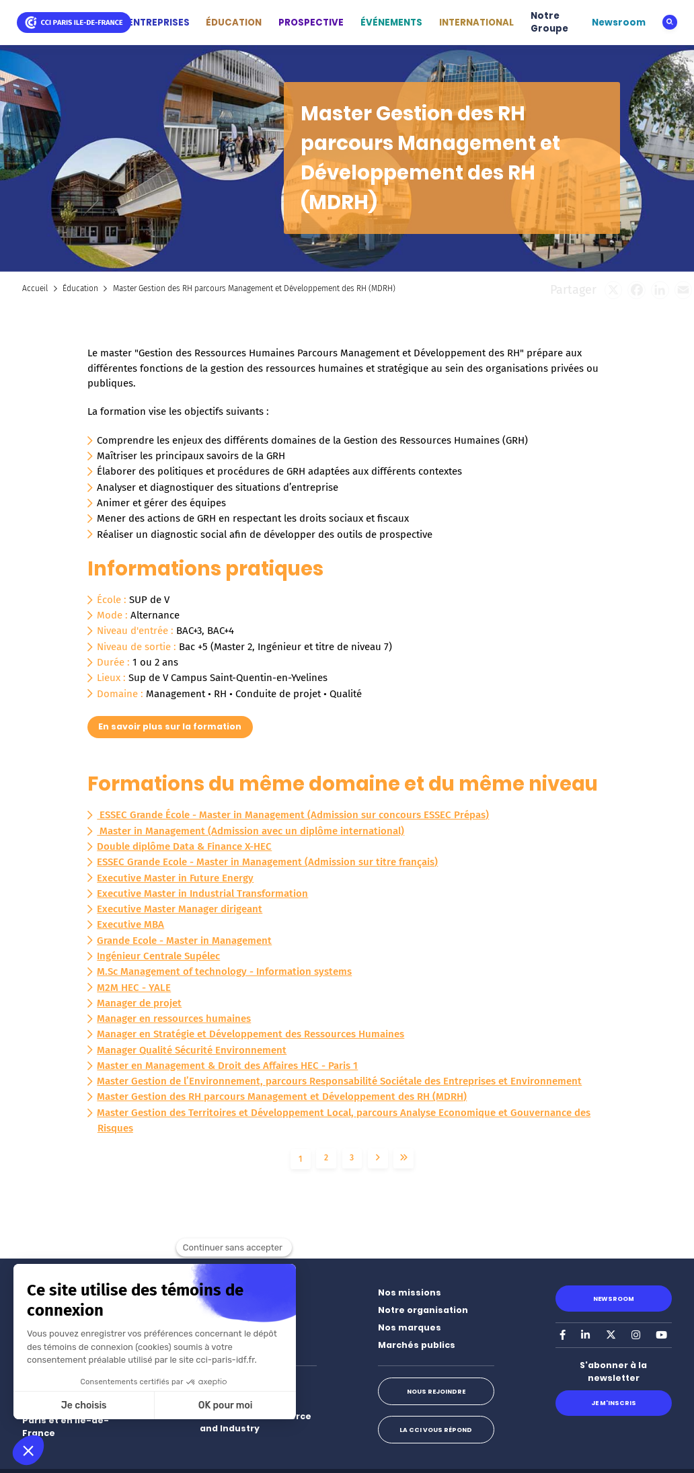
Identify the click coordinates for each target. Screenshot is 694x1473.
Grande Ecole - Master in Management (184, 940)
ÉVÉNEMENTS (391, 22)
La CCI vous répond (435, 1429)
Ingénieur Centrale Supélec (158, 956)
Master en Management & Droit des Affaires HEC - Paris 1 (227, 1066)
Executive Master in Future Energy (175, 878)
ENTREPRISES (159, 22)
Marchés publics (416, 1345)
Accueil (35, 288)
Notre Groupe (549, 22)
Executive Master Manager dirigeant (179, 909)
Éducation (80, 288)
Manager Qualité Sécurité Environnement (191, 1050)
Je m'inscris (613, 1402)
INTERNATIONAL (476, 22)
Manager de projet (139, 1003)
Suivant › (378, 1158)
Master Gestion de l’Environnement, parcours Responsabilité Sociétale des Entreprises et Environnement (339, 1081)
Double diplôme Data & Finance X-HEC (184, 846)
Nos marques (409, 1327)
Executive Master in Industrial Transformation (202, 893)
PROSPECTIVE (311, 22)
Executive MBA (130, 924)
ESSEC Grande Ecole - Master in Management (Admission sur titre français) (267, 862)
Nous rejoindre (436, 1391)
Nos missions (409, 1292)
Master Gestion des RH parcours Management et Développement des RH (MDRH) (282, 1096)
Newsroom (619, 22)
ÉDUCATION (234, 22)
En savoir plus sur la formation (169, 726)
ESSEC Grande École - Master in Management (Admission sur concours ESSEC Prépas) (293, 815)
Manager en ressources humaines (174, 1018)
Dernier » (403, 1158)
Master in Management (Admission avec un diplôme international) (250, 831)
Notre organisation (423, 1310)
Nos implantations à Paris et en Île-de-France (70, 1420)
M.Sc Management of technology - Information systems (224, 971)
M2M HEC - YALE (134, 988)
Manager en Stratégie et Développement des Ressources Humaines (250, 1034)
